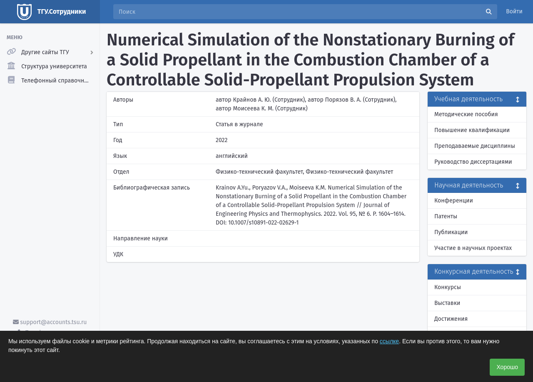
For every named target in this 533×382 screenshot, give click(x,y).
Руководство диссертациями (473, 161)
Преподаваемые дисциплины (474, 146)
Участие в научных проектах (473, 248)
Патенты (445, 216)
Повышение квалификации (472, 130)
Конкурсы (447, 287)
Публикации (451, 232)
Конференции (453, 200)
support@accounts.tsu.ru (50, 322)
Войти (514, 11)
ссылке (389, 341)
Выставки (447, 303)
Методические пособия (466, 114)
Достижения (451, 318)
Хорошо (507, 367)
